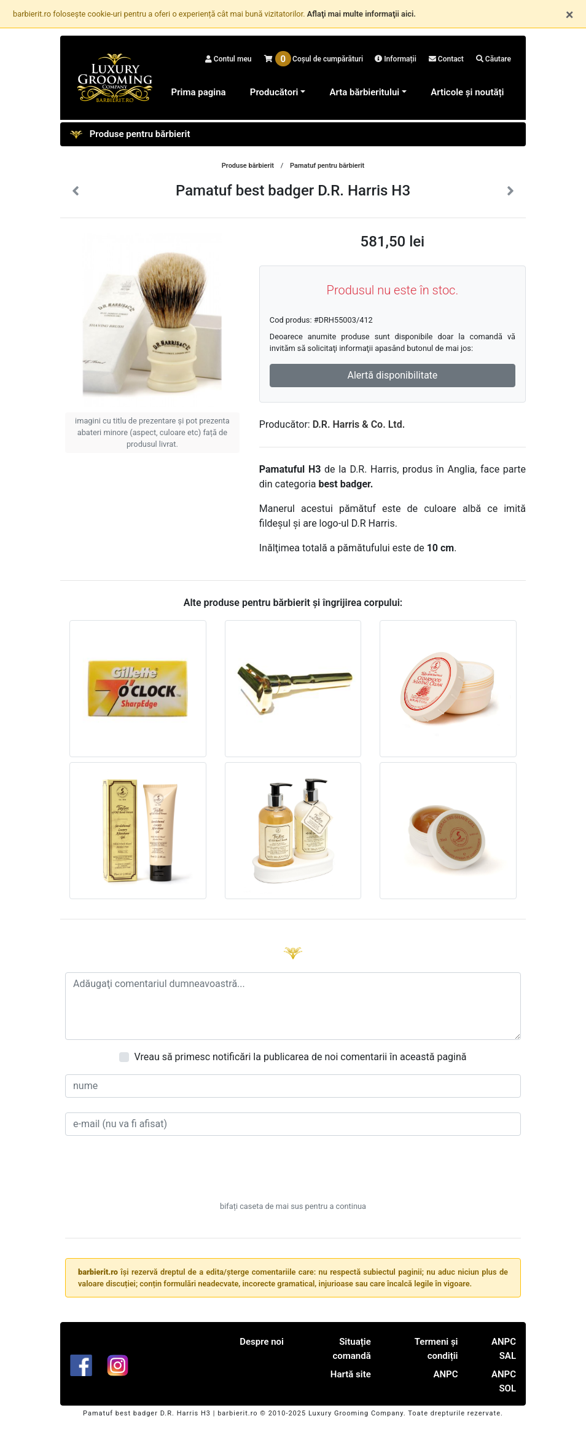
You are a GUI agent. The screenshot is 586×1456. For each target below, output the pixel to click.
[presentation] (293, 1174)
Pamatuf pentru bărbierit (327, 166)
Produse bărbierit (248, 166)
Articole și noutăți (467, 92)
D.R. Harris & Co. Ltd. (359, 424)
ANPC (445, 1374)
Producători (274, 92)
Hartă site (350, 1374)
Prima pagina (198, 92)
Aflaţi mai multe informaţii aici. (361, 13)
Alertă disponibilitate (392, 375)
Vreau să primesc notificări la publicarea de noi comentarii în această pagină (300, 1057)
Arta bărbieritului (364, 92)
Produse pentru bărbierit (130, 134)
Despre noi (262, 1341)
